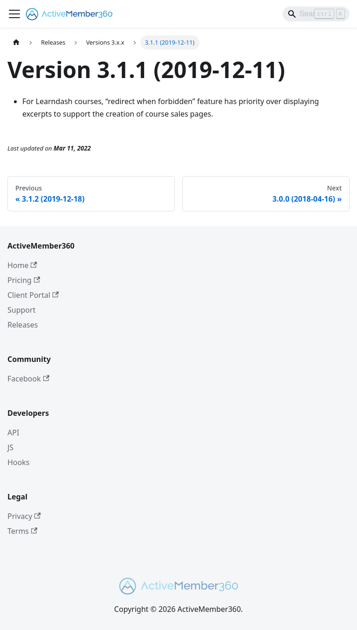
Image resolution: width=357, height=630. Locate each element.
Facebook (28, 379)
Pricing (23, 280)
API (13, 432)
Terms (22, 531)
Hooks (18, 462)
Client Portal (33, 295)
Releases (22, 325)
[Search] (316, 14)
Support (21, 310)
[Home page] (16, 42)
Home (22, 265)
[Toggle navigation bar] (14, 14)
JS (10, 447)
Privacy (24, 516)
